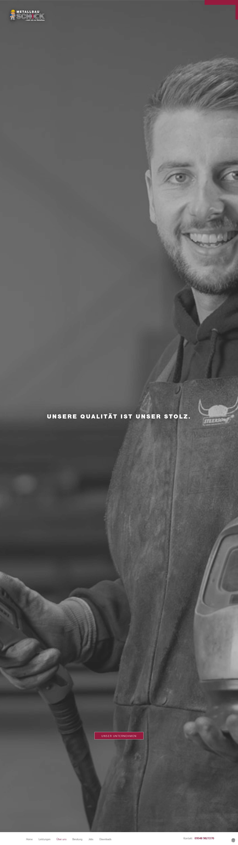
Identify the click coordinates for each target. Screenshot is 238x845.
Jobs (90, 838)
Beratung (77, 838)
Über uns (61, 838)
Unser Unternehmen (118, 735)
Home (29, 838)
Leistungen (44, 838)
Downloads (105, 838)
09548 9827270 (204, 837)
